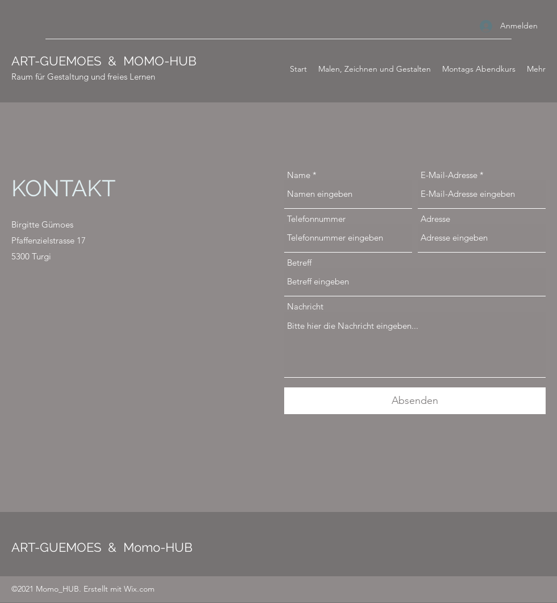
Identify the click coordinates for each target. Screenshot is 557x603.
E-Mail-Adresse (449, 175)
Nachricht (305, 306)
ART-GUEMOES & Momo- (88, 547)
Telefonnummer (316, 218)
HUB (183, 60)
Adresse (435, 218)
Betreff (299, 262)
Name (298, 175)
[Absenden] (415, 400)
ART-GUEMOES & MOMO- (90, 60)
